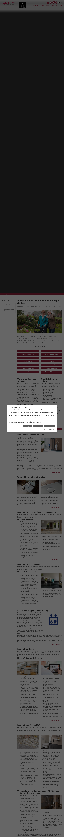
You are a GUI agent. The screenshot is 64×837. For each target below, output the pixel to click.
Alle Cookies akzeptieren (49, 419)
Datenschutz (52, 423)
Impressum (45, 423)
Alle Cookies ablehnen (37, 419)
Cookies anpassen (27, 419)
